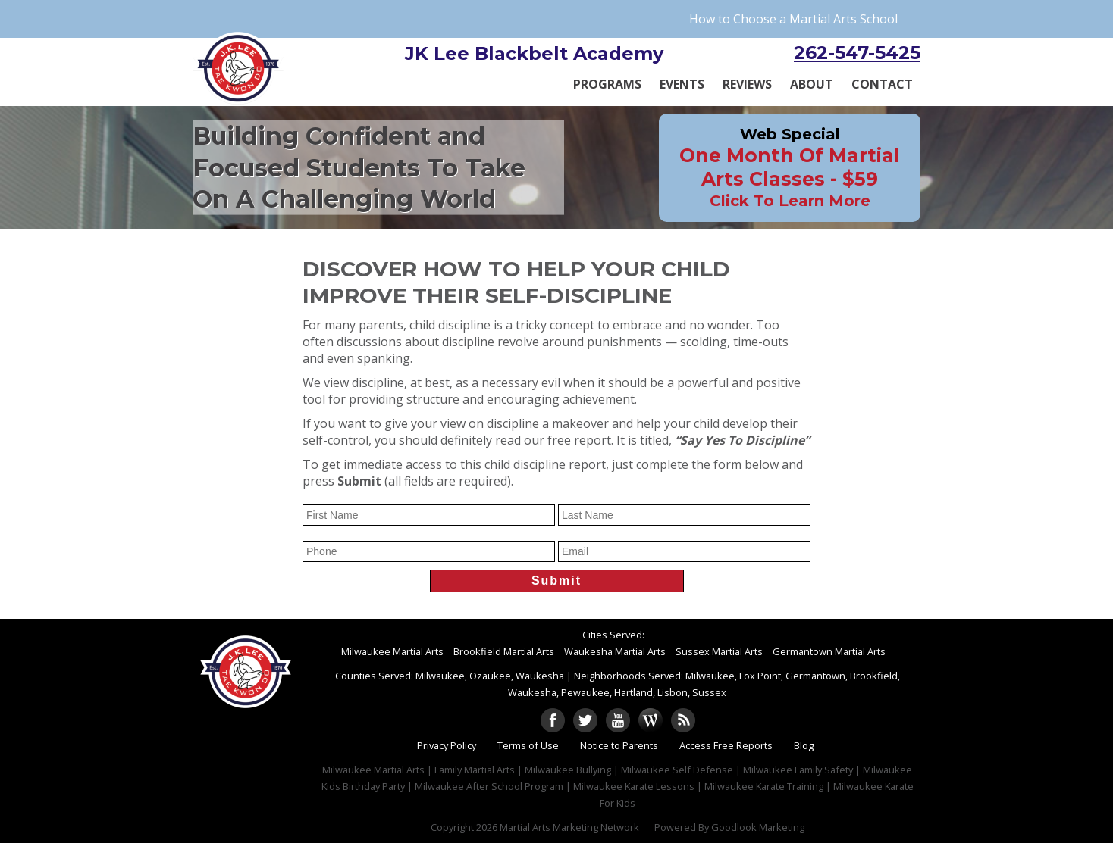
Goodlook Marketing (757, 827)
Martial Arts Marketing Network (569, 827)
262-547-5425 (857, 53)
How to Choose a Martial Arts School (793, 19)
